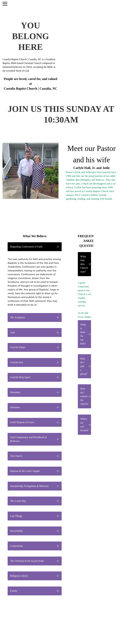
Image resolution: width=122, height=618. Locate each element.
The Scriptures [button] (17, 317)
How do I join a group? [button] (83, 366)
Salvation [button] (15, 407)
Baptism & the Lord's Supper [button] (25, 471)
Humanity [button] (15, 392)
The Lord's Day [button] (18, 501)
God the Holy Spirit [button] (20, 377)
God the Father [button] (17, 347)
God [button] (12, 332)
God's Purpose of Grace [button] (22, 422)
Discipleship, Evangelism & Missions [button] (29, 486)
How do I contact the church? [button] (84, 396)
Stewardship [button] (16, 530)
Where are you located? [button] (84, 425)
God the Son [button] (16, 362)
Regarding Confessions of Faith (26, 246)
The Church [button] (16, 456)
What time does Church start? (84, 264)
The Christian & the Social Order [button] (27, 561)
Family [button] (13, 590)
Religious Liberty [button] (19, 575)
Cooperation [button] (16, 546)
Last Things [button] (16, 516)
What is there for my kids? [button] (83, 334)
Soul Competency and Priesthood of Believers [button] (28, 439)
